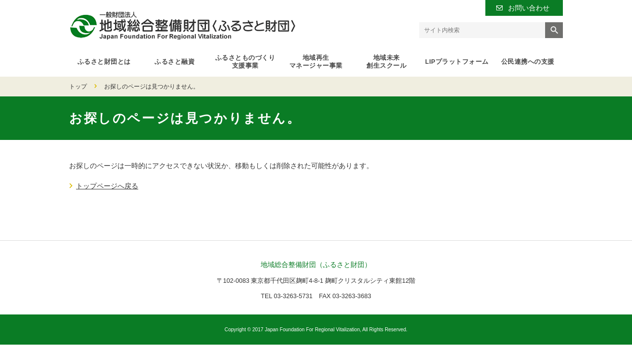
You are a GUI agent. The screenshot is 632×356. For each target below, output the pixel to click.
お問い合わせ (529, 8)
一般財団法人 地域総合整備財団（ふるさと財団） (182, 25)
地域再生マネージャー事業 (316, 61)
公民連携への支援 (527, 61)
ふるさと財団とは (104, 61)
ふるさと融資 (175, 61)
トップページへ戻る (107, 186)
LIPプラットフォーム (457, 61)
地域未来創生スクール (386, 61)
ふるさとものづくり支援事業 (245, 61)
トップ (78, 86)
